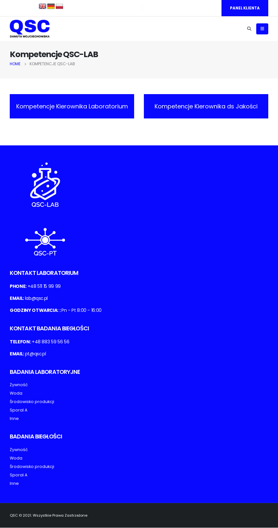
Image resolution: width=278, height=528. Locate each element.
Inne (14, 419)
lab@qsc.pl (36, 298)
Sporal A (18, 410)
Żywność (19, 385)
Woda (16, 394)
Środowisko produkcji (32, 402)
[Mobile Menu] (262, 29)
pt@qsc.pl (35, 354)
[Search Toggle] (249, 29)
